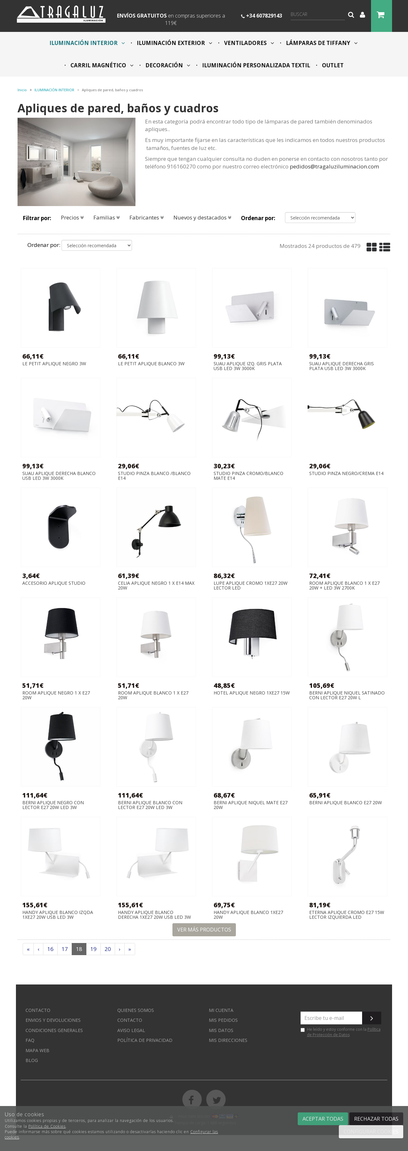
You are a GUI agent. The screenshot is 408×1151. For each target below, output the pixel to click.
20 (108, 949)
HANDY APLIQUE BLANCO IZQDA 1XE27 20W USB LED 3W (57, 915)
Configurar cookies (371, 1131)
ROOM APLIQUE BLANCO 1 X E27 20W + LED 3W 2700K (344, 585)
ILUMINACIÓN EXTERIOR (173, 43)
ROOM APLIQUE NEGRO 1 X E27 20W (56, 695)
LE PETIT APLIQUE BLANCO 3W (151, 364)
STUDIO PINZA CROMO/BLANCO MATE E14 (248, 476)
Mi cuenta (221, 1010)
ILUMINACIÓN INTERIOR (87, 43)
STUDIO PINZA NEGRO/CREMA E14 (346, 473)
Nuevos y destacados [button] (202, 217)
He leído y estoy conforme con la (341, 1032)
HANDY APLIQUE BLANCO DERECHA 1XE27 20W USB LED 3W (154, 915)
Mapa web (37, 1050)
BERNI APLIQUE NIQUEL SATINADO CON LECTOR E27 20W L (347, 695)
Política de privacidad (144, 1040)
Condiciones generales (54, 1030)
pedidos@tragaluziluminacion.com (334, 166)
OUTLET (332, 65)
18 (79, 949)
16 (50, 949)
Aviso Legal (131, 1030)
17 (65, 949)
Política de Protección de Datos (344, 1032)
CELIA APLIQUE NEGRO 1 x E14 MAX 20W (156, 585)
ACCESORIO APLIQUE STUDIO (53, 583)
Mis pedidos (223, 1020)
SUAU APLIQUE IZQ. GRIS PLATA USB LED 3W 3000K (248, 366)
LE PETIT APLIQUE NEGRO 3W (54, 364)
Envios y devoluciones (53, 1020)
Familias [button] (106, 217)
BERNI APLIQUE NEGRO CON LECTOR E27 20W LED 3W (53, 805)
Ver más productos (204, 929)
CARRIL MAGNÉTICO (101, 65)
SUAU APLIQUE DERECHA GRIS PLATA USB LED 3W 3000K (341, 366)
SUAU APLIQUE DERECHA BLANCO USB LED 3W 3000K (59, 476)
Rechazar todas (376, 1118)
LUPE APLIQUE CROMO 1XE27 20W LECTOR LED (251, 585)
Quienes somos (135, 1010)
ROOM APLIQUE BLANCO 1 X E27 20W (153, 695)
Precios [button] (72, 217)
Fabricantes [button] (146, 217)
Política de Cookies (47, 1126)
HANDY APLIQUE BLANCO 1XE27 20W (248, 915)
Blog (32, 1060)
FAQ (30, 1040)
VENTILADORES (248, 43)
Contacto (38, 1010)
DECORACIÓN (167, 65)
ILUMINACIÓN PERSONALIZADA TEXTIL (255, 65)
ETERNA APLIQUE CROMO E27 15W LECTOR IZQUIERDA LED (346, 915)
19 (93, 949)
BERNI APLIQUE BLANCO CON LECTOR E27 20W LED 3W (150, 805)
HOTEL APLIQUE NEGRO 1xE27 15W (252, 693)
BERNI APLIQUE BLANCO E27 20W (345, 803)
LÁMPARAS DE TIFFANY (321, 43)
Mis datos (221, 1030)
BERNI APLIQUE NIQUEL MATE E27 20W (251, 805)
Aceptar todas (322, 1118)
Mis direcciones (228, 1040)
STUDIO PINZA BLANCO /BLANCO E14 (154, 476)
